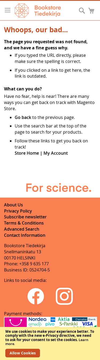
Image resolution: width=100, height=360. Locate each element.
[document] (50, 343)
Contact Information (24, 235)
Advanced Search (21, 229)
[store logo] (38, 10)
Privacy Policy (18, 211)
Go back (23, 117)
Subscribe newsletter (25, 217)
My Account (55, 153)
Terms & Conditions (24, 223)
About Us (13, 205)
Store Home (27, 153)
